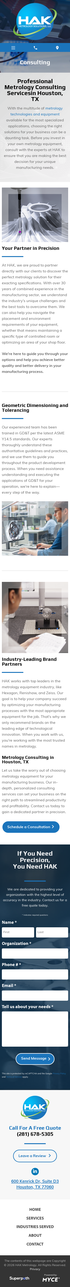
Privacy (35, 1269)
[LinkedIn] (35, 1171)
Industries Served (35, 1226)
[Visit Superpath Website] (19, 1279)
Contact (35, 1244)
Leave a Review (32, 1156)
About (35, 1235)
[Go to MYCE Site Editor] (50, 1279)
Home (35, 1209)
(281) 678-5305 (35, 1134)
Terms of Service (14, 1077)
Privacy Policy (59, 1074)
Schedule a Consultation (28, 827)
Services (35, 1218)
